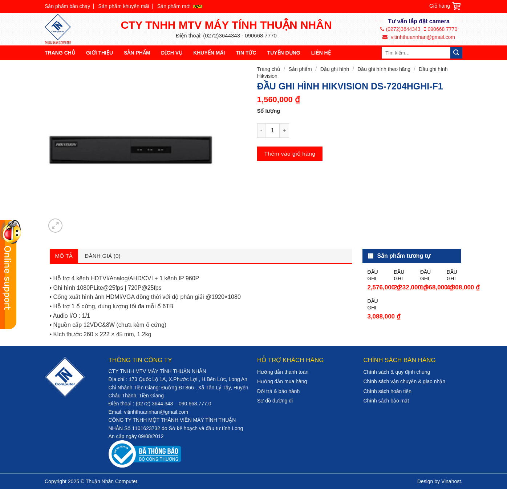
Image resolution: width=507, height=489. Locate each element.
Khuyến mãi (209, 53)
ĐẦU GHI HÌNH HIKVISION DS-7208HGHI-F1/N (428, 275)
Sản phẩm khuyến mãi (123, 6)
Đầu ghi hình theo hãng (383, 69)
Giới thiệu (99, 53)
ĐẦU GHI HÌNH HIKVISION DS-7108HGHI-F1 (375, 275)
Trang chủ (60, 53)
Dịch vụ (172, 53)
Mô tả (64, 256)
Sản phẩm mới (174, 6)
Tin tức (246, 53)
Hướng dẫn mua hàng (282, 381)
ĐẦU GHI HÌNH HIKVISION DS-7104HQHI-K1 (402, 275)
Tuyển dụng (283, 53)
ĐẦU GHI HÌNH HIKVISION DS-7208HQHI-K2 (455, 275)
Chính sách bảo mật (386, 401)
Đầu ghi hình (334, 69)
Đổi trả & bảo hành (278, 391)
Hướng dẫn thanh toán (282, 372)
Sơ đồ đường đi (275, 401)
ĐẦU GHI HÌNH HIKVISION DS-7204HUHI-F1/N (375, 304)
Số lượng (268, 111)
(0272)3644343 (400, 29)
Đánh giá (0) (103, 256)
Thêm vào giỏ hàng (289, 154)
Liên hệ (321, 53)
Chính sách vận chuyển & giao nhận (405, 381)
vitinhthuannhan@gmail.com (418, 37)
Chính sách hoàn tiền (388, 391)
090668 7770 (441, 29)
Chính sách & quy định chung (397, 372)
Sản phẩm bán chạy (67, 6)
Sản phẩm (137, 53)
